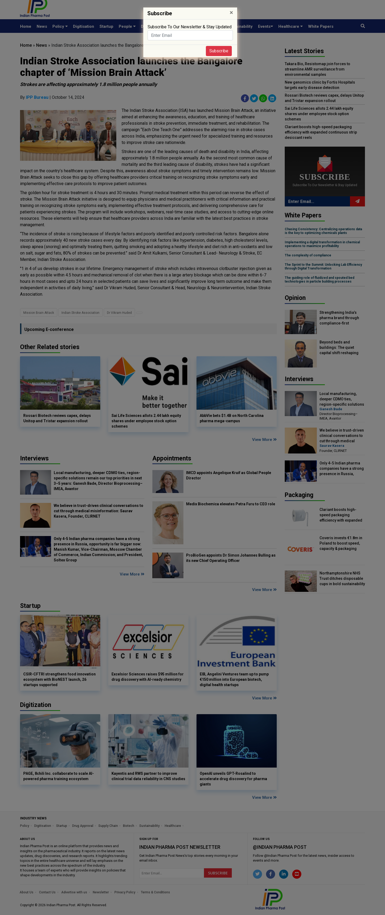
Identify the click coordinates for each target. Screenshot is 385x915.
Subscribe (218, 50)
